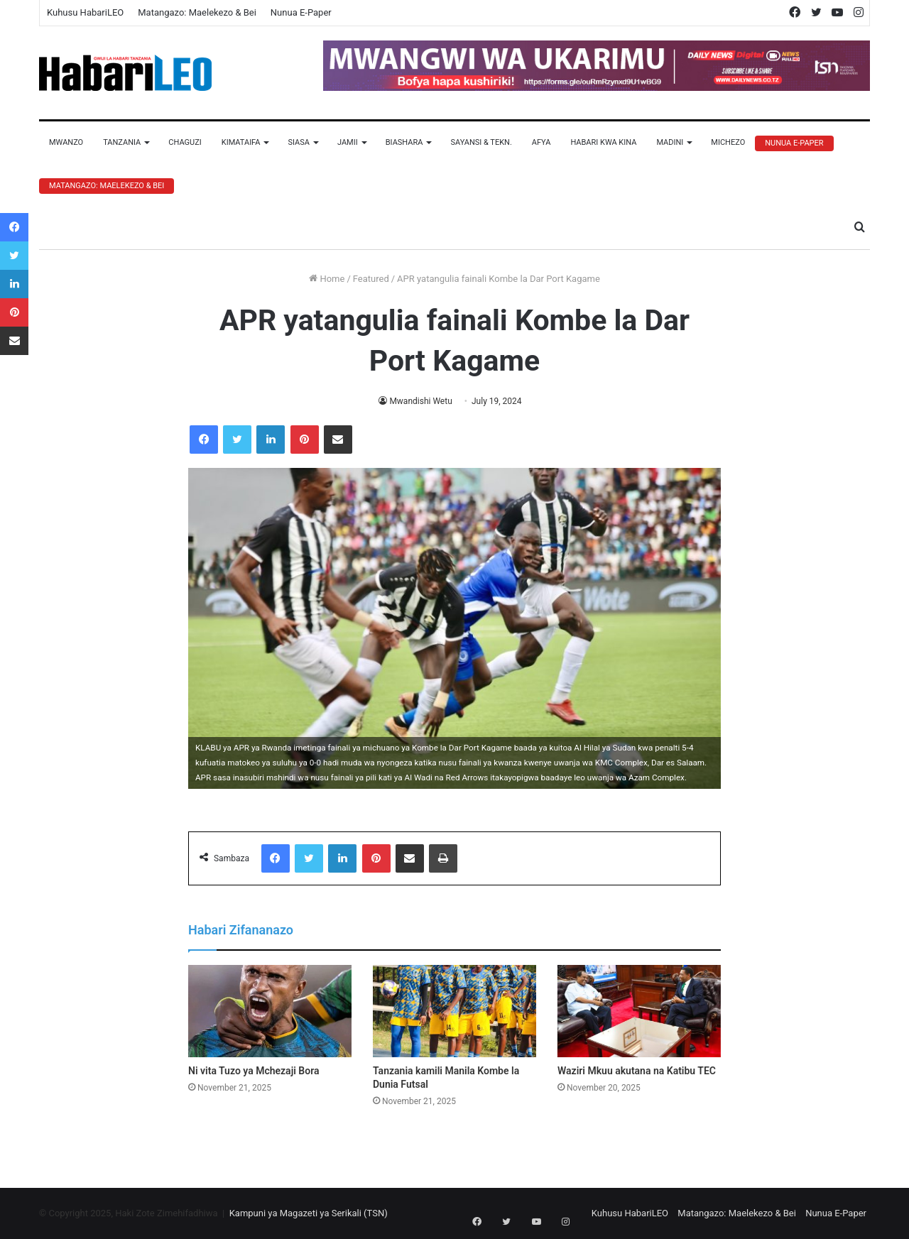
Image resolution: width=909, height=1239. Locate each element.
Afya (541, 142)
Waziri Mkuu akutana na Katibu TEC (636, 1070)
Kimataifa (241, 142)
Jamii (347, 142)
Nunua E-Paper (301, 12)
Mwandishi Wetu (420, 401)
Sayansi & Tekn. (480, 142)
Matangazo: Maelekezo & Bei (197, 12)
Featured (371, 278)
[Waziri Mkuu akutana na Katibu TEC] (639, 1011)
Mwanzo (66, 142)
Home (326, 278)
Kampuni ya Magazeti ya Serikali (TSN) (308, 1213)
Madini (669, 142)
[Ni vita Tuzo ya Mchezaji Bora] (270, 1011)
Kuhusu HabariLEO (85, 12)
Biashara (404, 142)
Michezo (728, 142)
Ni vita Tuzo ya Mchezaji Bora (253, 1070)
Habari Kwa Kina (603, 142)
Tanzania (122, 142)
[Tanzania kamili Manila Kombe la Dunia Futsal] (454, 1011)
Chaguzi (184, 142)
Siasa (299, 142)
